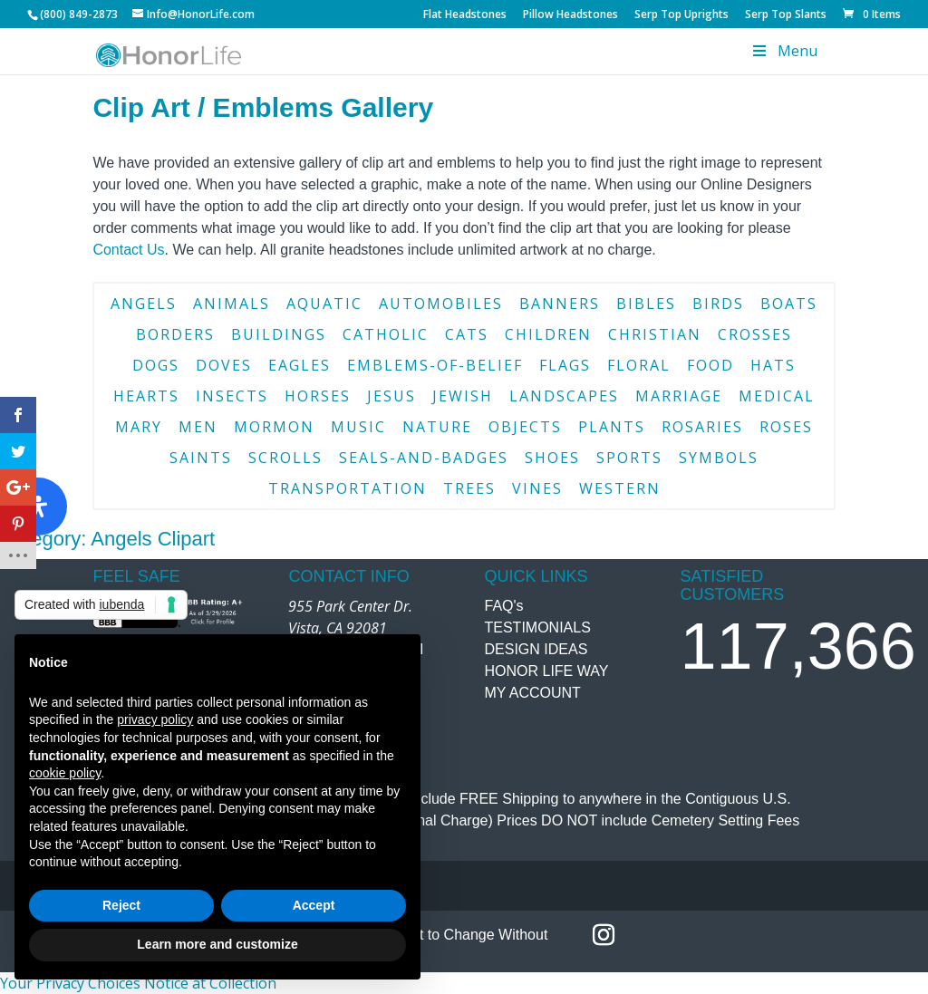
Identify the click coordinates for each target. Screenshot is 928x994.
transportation (347, 488)
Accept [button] (314, 905)
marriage (678, 396)
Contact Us (128, 249)
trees (469, 488)
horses (318, 396)
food (710, 365)
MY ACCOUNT (533, 692)
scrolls (285, 458)
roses (786, 427)
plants (611, 427)
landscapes (564, 396)
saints (200, 458)
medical (777, 396)
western (620, 488)
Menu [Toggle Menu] (783, 51)
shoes (552, 458)
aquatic (324, 304)
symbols (719, 458)
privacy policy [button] (155, 719)
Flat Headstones (465, 15)
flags (565, 365)
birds (718, 304)
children (548, 334)
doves (224, 365)
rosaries (702, 427)
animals (231, 304)
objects (525, 427)
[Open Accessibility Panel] (38, 507)
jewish (462, 396)
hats (773, 365)
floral (639, 365)
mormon (274, 427)
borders (175, 334)
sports (629, 458)
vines (537, 488)
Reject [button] (121, 905)
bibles (646, 304)
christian (654, 334)
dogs (155, 365)
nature (437, 427)
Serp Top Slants (785, 15)
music (358, 427)
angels (144, 304)
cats (466, 334)
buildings (278, 334)
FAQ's (504, 605)
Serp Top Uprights (681, 15)
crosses (755, 334)
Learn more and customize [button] (217, 944)
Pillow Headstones (570, 15)
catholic (386, 334)
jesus (391, 396)
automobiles (441, 304)
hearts (146, 396)
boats (788, 304)
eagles (299, 365)
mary (138, 427)
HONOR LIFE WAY (547, 671)
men (198, 427)
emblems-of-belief (435, 365)
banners (559, 304)
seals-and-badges (423, 458)
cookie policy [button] (65, 773)
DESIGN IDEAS (536, 649)
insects (232, 396)
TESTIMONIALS (538, 627)
